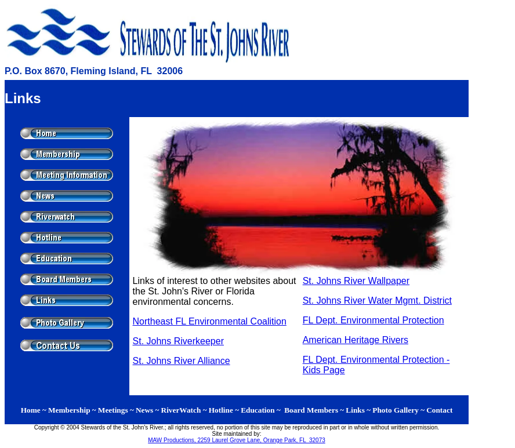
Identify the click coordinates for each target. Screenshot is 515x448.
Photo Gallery (396, 410)
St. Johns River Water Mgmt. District (377, 300)
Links (355, 410)
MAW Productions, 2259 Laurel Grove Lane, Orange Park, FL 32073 (236, 440)
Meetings (113, 410)
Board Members (311, 410)
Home (31, 410)
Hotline (221, 410)
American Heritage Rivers (355, 340)
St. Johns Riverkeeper (178, 341)
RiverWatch (181, 410)
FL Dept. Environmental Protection (373, 320)
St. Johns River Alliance (181, 361)
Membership (69, 410)
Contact (439, 410)
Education (258, 410)
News (144, 410)
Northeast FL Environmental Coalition (209, 321)
